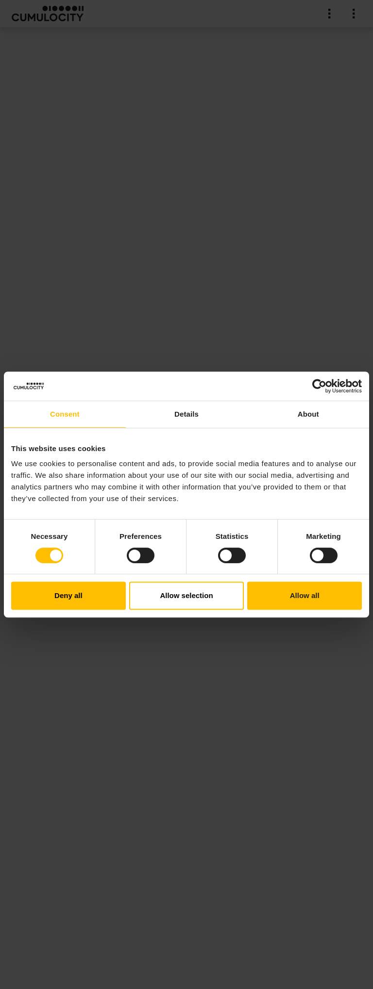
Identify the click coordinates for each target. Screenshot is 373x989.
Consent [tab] (65, 414)
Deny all (68, 595)
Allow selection (186, 595)
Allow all (305, 595)
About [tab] (308, 414)
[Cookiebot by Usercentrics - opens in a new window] (319, 386)
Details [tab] (186, 414)
